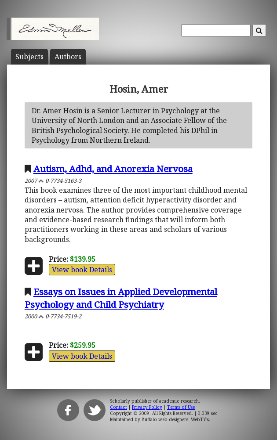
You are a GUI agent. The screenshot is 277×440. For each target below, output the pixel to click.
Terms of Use (181, 407)
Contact (118, 407)
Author (68, 56)
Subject (29, 56)
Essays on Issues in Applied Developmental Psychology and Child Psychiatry (121, 297)
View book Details (82, 269)
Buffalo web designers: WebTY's (175, 419)
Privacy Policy (147, 407)
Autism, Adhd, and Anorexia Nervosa (113, 168)
